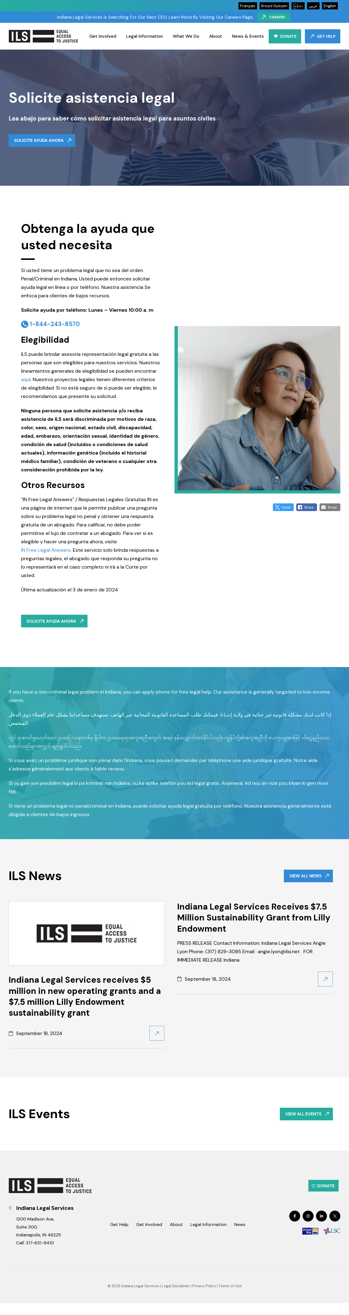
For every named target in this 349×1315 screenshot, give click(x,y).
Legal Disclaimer (176, 1298)
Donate (288, 36)
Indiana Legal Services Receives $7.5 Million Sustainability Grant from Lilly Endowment (253, 924)
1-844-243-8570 (55, 326)
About (215, 36)
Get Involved (102, 36)
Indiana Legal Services (140, 1298)
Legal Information (144, 36)
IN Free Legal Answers (46, 552)
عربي (313, 5)
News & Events (248, 36)
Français (247, 5)
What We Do (186, 36)
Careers (278, 17)
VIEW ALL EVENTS (301, 1122)
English (330, 5)
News (239, 1237)
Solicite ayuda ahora (41, 142)
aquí (25, 381)
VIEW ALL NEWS (303, 882)
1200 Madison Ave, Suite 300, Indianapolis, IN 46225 (38, 1239)
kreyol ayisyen (274, 5)
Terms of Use (230, 1298)
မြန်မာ (298, 5)
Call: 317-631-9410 (35, 1255)
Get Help (326, 36)
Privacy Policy (204, 1298)
